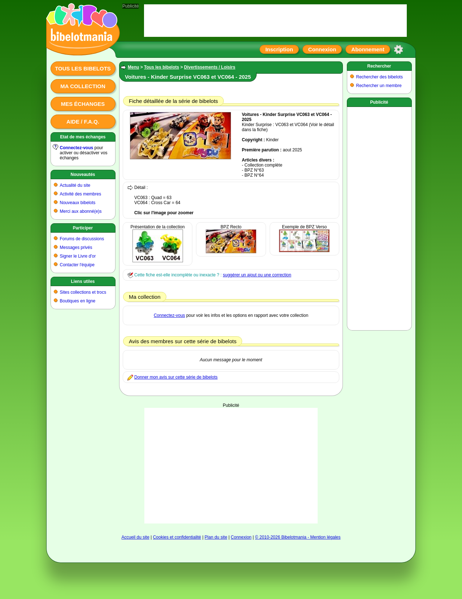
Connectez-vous (76, 147)
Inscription (279, 49)
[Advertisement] (231, 465)
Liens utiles (83, 281)
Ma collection (82, 86)
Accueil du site (135, 537)
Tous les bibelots (83, 68)
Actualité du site (75, 185)
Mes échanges (83, 104)
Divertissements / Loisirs (209, 67)
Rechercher (379, 66)
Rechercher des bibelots (379, 76)
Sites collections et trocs (83, 292)
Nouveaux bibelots (78, 202)
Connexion (322, 49)
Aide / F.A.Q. (82, 121)
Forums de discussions (82, 238)
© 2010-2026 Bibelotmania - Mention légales (298, 537)
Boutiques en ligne (78, 300)
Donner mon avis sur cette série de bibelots (176, 377)
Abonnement (367, 49)
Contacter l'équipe (77, 264)
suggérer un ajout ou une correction (257, 274)
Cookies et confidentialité (177, 537)
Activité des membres (80, 194)
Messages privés (76, 247)
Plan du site (216, 537)
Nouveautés (82, 174)
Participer (83, 227)
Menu (133, 67)
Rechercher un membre (379, 85)
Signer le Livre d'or (78, 256)
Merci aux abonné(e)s (81, 211)
